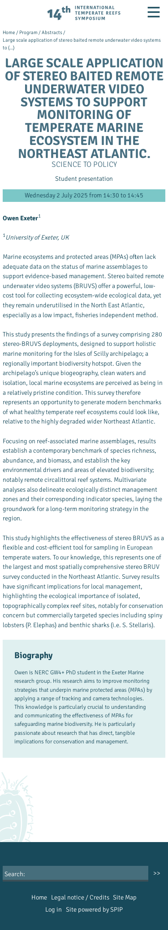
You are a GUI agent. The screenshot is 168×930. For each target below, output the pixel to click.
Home (9, 32)
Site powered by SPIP (94, 909)
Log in (53, 909)
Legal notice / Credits (80, 897)
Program (28, 32)
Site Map (125, 897)
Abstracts (52, 32)
